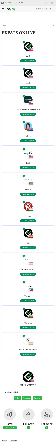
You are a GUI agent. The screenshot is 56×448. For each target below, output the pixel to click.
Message (26, 387)
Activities (37, 387)
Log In (47, 3)
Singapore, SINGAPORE (45, 9)
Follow (17, 387)
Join (52, 3)
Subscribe (9, 3)
